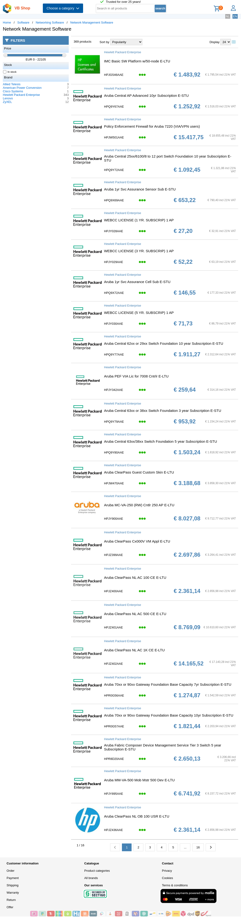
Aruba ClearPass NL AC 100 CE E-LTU (135, 578)
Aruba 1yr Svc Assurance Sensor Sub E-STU (140, 189)
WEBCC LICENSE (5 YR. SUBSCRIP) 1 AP (139, 313)
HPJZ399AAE (113, 555)
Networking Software (50, 22)
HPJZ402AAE (113, 663)
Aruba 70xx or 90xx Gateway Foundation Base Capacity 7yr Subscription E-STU (167, 684)
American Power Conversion (22, 87)
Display (214, 42)
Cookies (167, 878)
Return (11, 900)
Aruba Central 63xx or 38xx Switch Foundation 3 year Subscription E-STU (162, 411)
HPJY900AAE (113, 518)
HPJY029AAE (113, 262)
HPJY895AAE (113, 793)
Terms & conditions (175, 885)
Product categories (97, 870)
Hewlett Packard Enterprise (21, 95)
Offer (10, 907)
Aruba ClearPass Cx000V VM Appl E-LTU (137, 541)
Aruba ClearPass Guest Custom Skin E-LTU (139, 472)
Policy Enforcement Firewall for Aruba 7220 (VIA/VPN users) (152, 126)
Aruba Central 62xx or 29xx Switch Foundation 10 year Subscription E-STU (163, 343)
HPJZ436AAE (113, 830)
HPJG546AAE (113, 75)
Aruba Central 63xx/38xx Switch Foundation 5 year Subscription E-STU (160, 441)
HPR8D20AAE (114, 759)
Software (23, 22)
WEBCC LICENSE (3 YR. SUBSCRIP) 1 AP (139, 251)
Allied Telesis (11, 84)
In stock (9, 71)
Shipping (13, 885)
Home (7, 22)
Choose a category (63, 8)
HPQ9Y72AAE (114, 170)
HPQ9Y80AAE (114, 452)
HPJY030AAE (113, 323)
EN (235, 16)
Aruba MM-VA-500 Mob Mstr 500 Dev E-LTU (139, 780)
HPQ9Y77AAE (114, 354)
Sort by (104, 42)
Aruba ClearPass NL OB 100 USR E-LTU (136, 816)
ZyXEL (7, 102)
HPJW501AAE (114, 137)
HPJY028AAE (113, 231)
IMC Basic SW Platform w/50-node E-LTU (137, 61)
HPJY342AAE (113, 390)
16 (198, 847)
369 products (82, 41)
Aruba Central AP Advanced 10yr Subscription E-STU (146, 95)
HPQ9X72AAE (114, 293)
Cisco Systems (13, 91)
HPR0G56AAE (114, 695)
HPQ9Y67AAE (114, 106)
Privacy (167, 870)
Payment (13, 878)
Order (10, 870)
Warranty (13, 892)
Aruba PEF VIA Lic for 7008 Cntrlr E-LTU (136, 376)
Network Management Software (91, 22)
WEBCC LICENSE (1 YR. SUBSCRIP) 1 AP (139, 220)
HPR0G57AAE (114, 726)
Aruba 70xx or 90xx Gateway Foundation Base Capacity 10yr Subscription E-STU (168, 715)
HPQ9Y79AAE (114, 421)
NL (228, 16)
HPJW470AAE (114, 483)
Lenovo (8, 98)
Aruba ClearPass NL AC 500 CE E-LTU (135, 614)
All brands (91, 878)
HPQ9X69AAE (114, 200)
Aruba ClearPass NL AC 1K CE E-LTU (134, 650)
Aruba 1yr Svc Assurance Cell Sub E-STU (137, 282)
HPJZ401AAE (113, 627)
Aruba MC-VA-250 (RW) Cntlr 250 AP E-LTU (139, 505)
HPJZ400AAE (113, 591)
